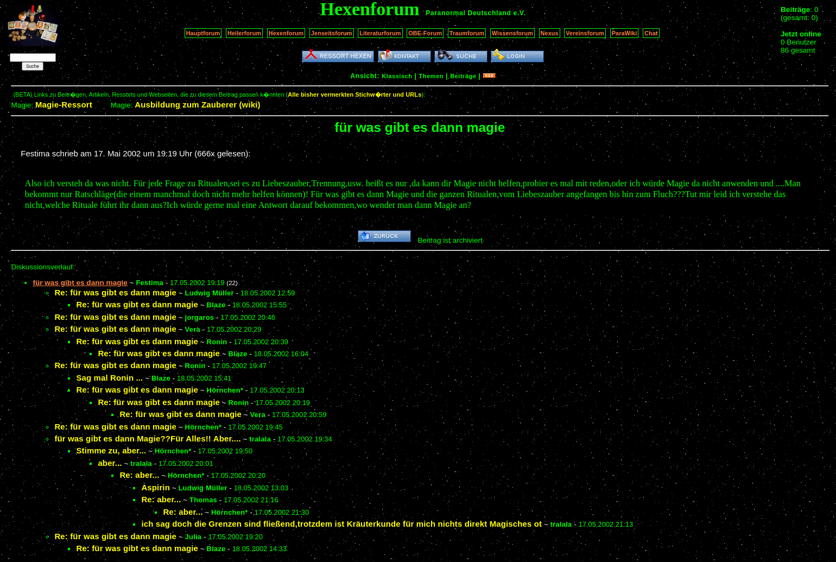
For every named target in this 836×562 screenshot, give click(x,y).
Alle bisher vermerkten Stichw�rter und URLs (354, 94)
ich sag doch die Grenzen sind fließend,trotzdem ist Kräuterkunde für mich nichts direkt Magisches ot (341, 523)
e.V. (519, 13)
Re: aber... (139, 474)
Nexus (550, 33)
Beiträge (463, 76)
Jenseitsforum (331, 33)
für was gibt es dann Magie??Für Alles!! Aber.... (147, 438)
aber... (110, 463)
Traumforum (467, 33)
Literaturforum (380, 33)
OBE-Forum (425, 33)
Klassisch (397, 76)
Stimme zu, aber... (111, 450)
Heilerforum (244, 33)
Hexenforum (286, 33)
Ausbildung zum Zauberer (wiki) (197, 104)
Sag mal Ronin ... (109, 377)
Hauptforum (203, 33)
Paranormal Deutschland (468, 13)
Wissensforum (512, 33)
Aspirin (155, 487)
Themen (431, 76)
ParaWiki (624, 33)
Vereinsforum (585, 33)
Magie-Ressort (63, 104)
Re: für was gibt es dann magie (115, 292)
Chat (651, 33)
